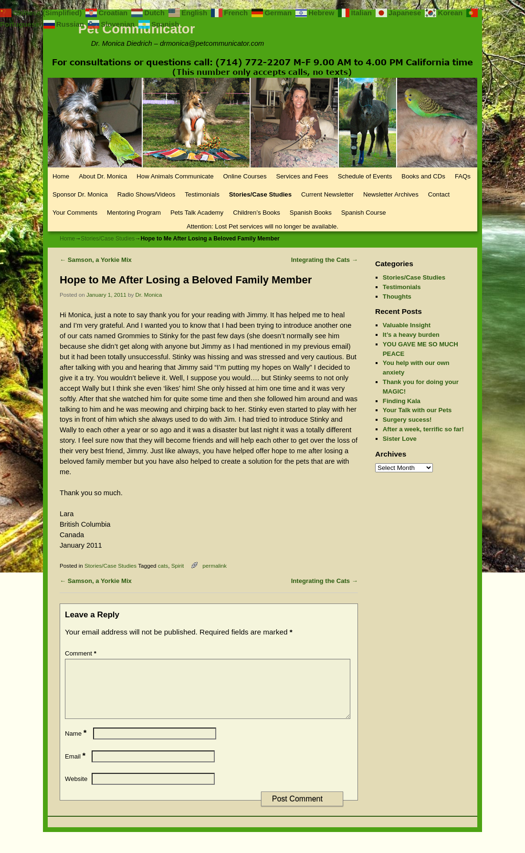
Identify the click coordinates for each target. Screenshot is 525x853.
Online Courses (245, 176)
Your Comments (74, 212)
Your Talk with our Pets (417, 410)
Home (60, 176)
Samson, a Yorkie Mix (96, 259)
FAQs (463, 176)
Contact (439, 194)
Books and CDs (423, 176)
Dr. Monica (149, 294)
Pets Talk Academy (196, 212)
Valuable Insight (406, 325)
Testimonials (202, 194)
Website (76, 790)
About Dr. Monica (103, 176)
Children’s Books (256, 212)
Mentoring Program (134, 212)
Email (76, 767)
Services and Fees (302, 176)
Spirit (177, 565)
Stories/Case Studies (260, 194)
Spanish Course (363, 212)
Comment (81, 653)
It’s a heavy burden (411, 334)
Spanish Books (311, 212)
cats (163, 565)
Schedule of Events (365, 176)
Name (76, 745)
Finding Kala (401, 401)
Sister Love (400, 438)
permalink (214, 565)
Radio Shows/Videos (146, 194)
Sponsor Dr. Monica (80, 194)
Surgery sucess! (407, 419)
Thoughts (397, 296)
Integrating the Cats (324, 259)
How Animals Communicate (174, 176)
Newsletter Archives (391, 194)
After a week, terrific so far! (423, 429)
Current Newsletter (327, 194)
